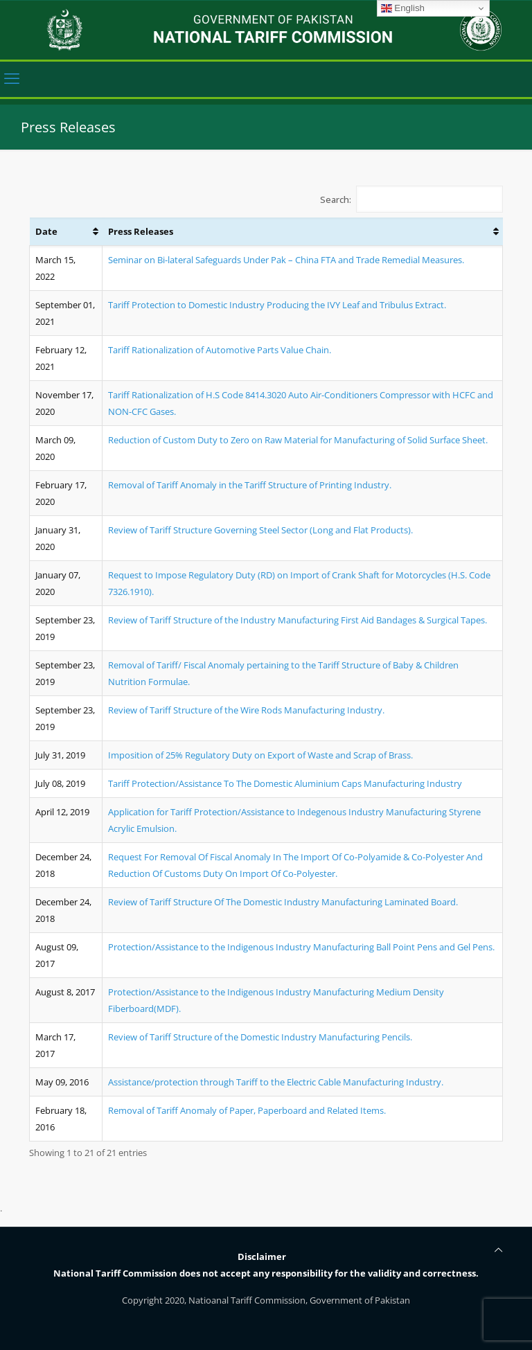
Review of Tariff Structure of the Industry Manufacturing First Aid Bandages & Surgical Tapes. (297, 620)
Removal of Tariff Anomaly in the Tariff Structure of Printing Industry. (249, 485)
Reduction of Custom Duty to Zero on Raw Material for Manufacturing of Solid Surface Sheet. (298, 440)
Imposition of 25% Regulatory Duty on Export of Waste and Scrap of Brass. (260, 755)
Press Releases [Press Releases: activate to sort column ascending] (140, 231)
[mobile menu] (12, 82)
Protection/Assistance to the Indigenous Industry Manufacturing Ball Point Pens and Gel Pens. (301, 947)
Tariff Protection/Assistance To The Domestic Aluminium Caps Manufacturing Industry (285, 783)
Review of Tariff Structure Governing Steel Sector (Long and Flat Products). (260, 530)
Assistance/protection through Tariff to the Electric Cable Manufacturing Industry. (275, 1082)
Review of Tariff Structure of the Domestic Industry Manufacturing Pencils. (260, 1037)
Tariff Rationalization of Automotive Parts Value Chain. (219, 350)
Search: (412, 199)
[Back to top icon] (498, 1250)
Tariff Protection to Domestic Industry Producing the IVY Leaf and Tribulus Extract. (277, 305)
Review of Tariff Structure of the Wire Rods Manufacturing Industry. (246, 710)
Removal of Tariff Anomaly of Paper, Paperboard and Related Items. (247, 1110)
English (403, 8)
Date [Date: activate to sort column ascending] (46, 231)
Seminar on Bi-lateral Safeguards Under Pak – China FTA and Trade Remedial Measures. (286, 260)
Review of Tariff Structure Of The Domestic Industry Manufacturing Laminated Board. (283, 902)
